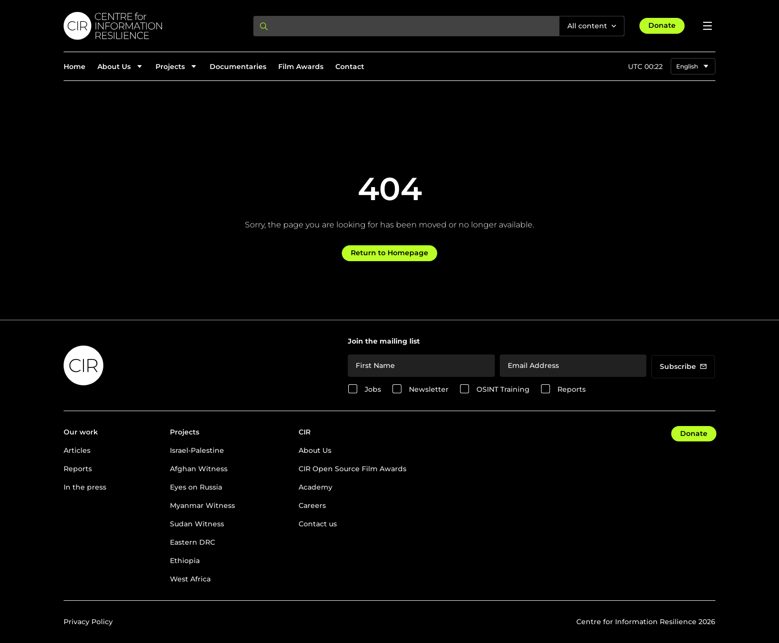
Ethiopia (185, 560)
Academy (315, 487)
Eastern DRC (192, 542)
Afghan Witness (199, 468)
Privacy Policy (88, 621)
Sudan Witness (197, 523)
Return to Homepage (389, 252)
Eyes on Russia (196, 487)
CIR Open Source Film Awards (352, 468)
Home (74, 66)
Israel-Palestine (197, 450)
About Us (315, 450)
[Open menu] (707, 26)
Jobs (373, 389)
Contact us (318, 523)
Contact (349, 66)
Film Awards (300, 66)
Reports (571, 389)
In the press (85, 487)
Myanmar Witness (202, 505)
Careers (312, 505)
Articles (77, 450)
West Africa (190, 578)
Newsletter (429, 389)
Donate (662, 25)
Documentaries (238, 66)
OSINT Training (503, 389)
